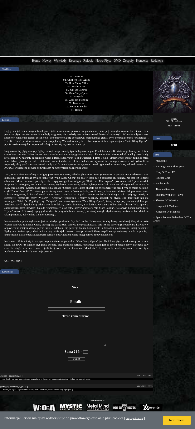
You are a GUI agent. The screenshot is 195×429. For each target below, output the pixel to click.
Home (36, 60)
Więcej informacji (134, 418)
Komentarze (7, 271)
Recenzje (75, 60)
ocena (157, 138)
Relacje (88, 60)
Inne (157, 154)
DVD (117, 60)
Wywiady (60, 60)
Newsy (47, 60)
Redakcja (157, 60)
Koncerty (142, 60)
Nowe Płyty (103, 60)
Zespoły (128, 60)
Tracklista (6, 69)
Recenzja (6, 119)
